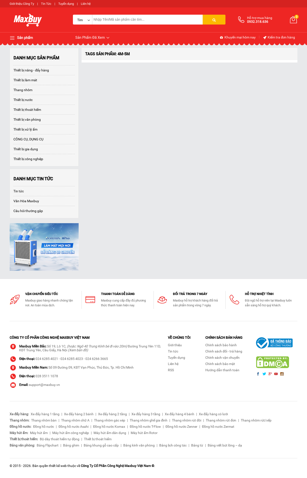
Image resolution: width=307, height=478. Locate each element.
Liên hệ (86, 4)
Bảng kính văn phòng (139, 445)
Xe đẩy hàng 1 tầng (45, 414)
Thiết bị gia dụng (25, 149)
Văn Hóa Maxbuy (26, 201)
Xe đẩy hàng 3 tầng (145, 414)
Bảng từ (197, 445)
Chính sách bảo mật (220, 364)
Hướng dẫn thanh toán (222, 370)
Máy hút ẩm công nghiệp (70, 433)
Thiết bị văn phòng (27, 119)
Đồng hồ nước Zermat (218, 426)
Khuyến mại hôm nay (237, 37)
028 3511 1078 (46, 376)
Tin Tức (46, 4)
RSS (171, 370)
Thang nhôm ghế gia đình (148, 420)
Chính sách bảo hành (221, 345)
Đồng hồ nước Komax (109, 426)
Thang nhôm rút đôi (186, 420)
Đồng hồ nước (43, 426)
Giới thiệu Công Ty (22, 4)
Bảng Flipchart (48, 445)
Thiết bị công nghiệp (28, 159)
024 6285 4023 (71, 359)
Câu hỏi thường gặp (28, 211)
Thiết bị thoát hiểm (27, 110)
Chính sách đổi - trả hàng (223, 351)
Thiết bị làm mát (25, 80)
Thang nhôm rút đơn (221, 420)
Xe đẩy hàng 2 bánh (79, 414)
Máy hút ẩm (39, 433)
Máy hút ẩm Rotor (144, 433)
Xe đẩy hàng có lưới (213, 414)
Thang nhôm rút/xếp (256, 420)
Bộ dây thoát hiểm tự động (59, 439)
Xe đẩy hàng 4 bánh (179, 414)
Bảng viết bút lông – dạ (225, 445)
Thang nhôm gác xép (109, 420)
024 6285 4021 (46, 359)
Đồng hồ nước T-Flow (145, 426)
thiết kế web (58, 466)
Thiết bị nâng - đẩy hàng (31, 70)
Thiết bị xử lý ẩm (25, 129)
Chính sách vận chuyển (222, 357)
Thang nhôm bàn (44, 420)
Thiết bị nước (23, 100)
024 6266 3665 (96, 359)
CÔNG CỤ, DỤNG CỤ (28, 139)
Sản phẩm (21, 38)
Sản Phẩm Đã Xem (92, 37)
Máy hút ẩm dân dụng (110, 433)
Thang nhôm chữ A (75, 420)
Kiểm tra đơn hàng (279, 37)
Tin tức (18, 191)
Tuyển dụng (66, 4)
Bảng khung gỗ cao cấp (101, 445)
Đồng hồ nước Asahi (74, 426)
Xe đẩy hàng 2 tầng (112, 414)
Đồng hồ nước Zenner (181, 426)
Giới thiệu (175, 345)
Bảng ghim (71, 445)
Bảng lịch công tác (173, 445)
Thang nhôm (22, 90)
